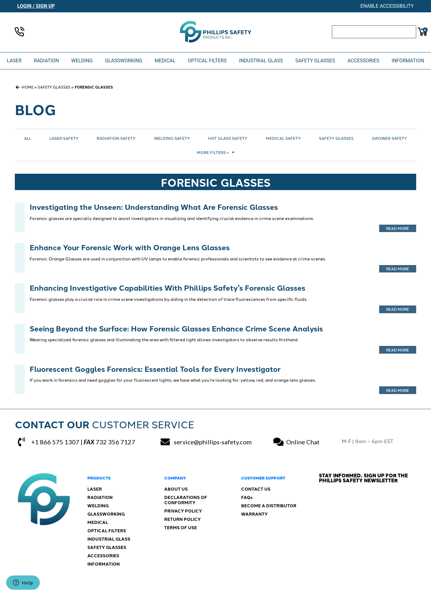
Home (27, 86)
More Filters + (215, 152)
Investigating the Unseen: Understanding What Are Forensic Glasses (154, 206)
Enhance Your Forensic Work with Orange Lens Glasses (130, 247)
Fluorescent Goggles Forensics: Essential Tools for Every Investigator (155, 368)
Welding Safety (172, 138)
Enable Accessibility (387, 6)
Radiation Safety (116, 138)
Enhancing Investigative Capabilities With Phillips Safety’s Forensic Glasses (167, 287)
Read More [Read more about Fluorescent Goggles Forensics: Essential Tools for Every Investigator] (397, 390)
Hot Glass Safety (227, 138)
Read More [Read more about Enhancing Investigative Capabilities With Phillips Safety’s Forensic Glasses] (397, 309)
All (27, 138)
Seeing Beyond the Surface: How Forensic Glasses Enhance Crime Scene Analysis (176, 328)
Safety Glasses (54, 86)
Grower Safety (389, 138)
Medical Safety (283, 138)
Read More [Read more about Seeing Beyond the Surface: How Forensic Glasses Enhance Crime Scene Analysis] (397, 349)
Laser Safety (63, 138)
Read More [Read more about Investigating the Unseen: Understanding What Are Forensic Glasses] (397, 228)
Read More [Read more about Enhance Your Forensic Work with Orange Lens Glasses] (397, 268)
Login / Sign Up (36, 6)
